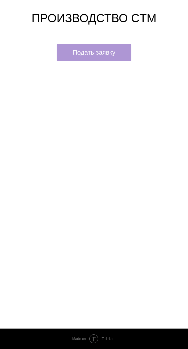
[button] (94, 52)
